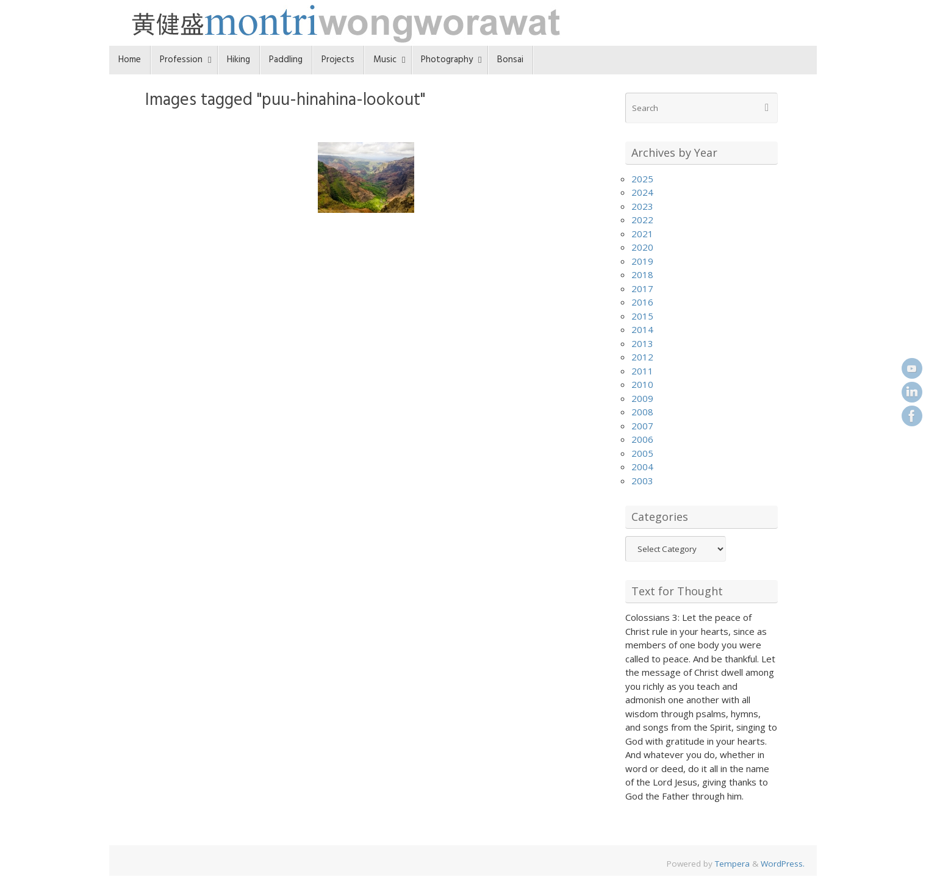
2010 (642, 384)
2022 (642, 219)
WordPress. (783, 863)
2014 (642, 329)
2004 (642, 466)
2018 (642, 274)
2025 (642, 179)
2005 (642, 453)
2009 (642, 398)
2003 (642, 480)
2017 (642, 288)
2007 (642, 426)
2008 (642, 412)
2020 (642, 247)
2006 (642, 439)
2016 (642, 302)
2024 (642, 192)
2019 (642, 261)
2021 (642, 233)
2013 (642, 343)
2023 (642, 206)
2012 (642, 357)
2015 (642, 316)
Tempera (732, 863)
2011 (642, 371)
